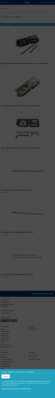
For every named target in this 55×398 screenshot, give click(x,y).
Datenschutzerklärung (7, 388)
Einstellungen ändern (25, 388)
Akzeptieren (6, 376)
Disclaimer (16, 388)
